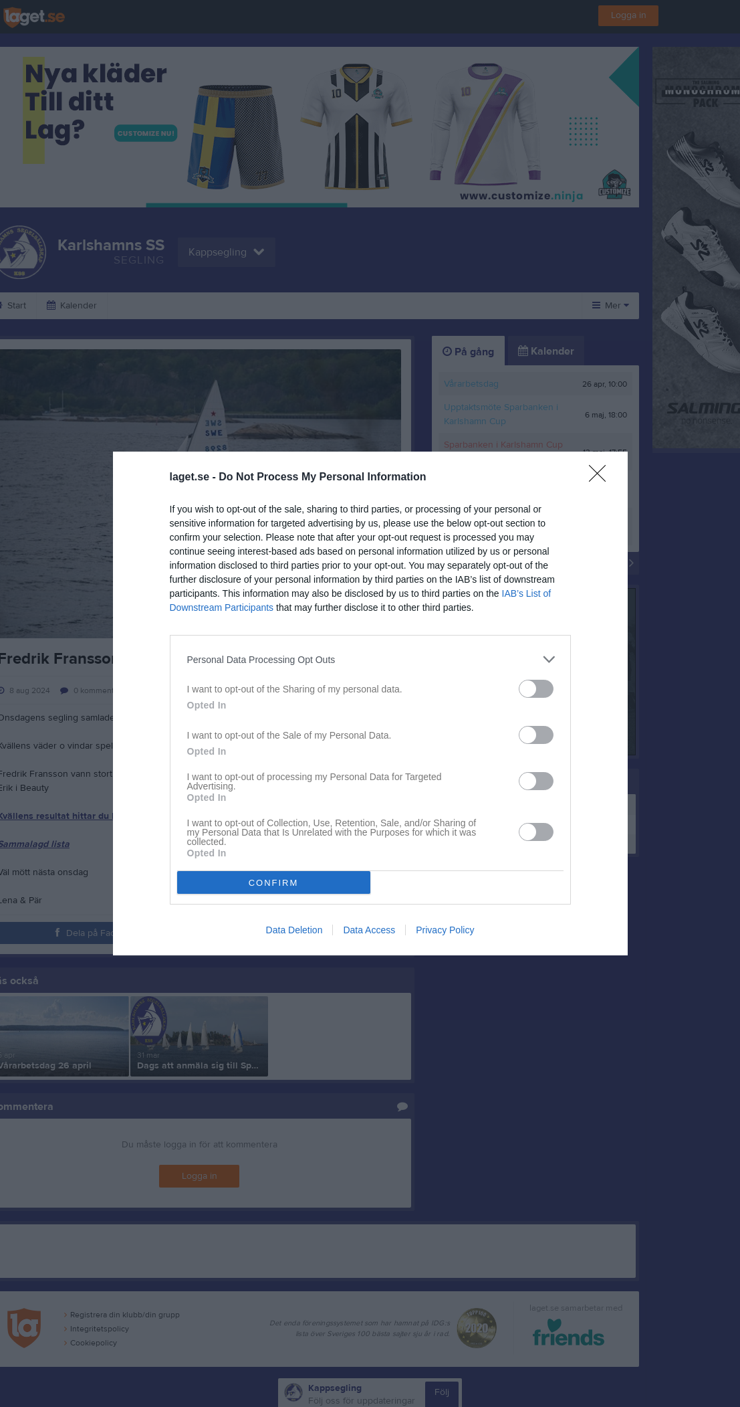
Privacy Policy (445, 930)
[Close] (601, 477)
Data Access (369, 930)
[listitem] (370, 659)
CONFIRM (274, 883)
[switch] (536, 689)
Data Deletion (294, 930)
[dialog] (370, 703)
